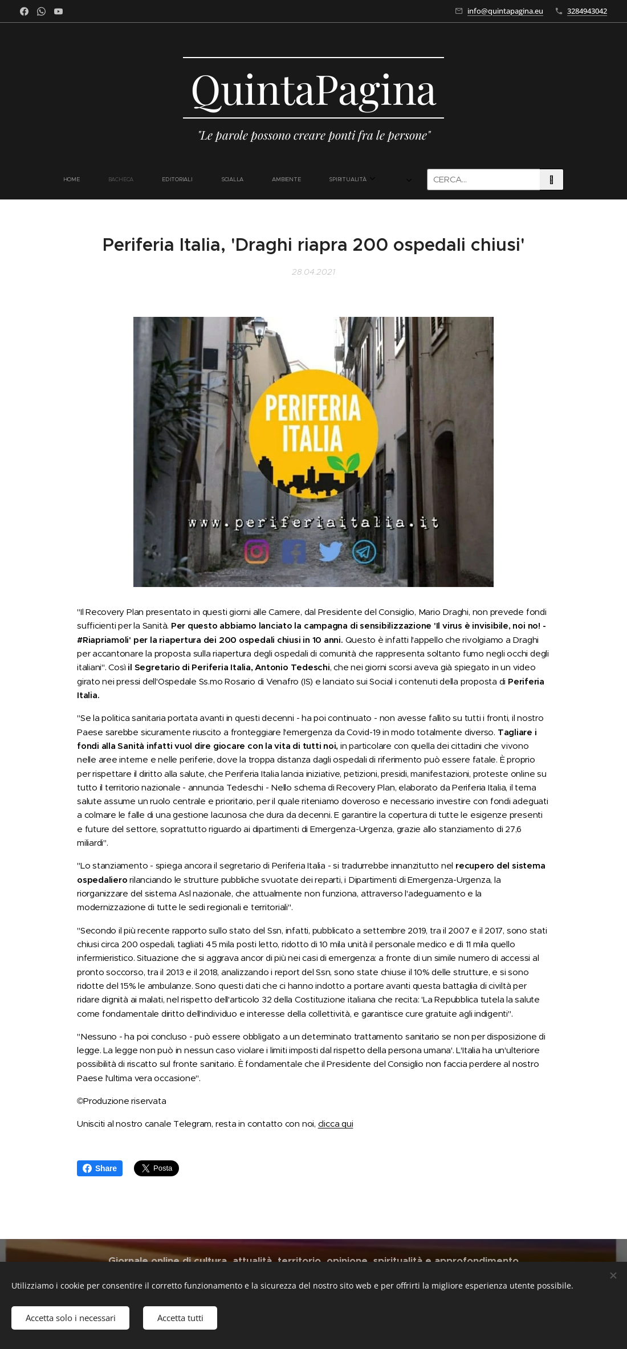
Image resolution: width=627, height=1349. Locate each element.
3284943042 (587, 11)
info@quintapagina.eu (505, 11)
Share (100, 1168)
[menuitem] (112, 179)
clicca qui (335, 1123)
